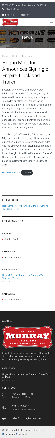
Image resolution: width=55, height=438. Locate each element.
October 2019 (11, 239)
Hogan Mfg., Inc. (17, 430)
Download (27, 173)
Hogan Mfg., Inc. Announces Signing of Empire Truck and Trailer (26, 72)
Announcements (12, 257)
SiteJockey (43, 430)
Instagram (8, 15)
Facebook (23, 15)
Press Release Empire (11, 173)
